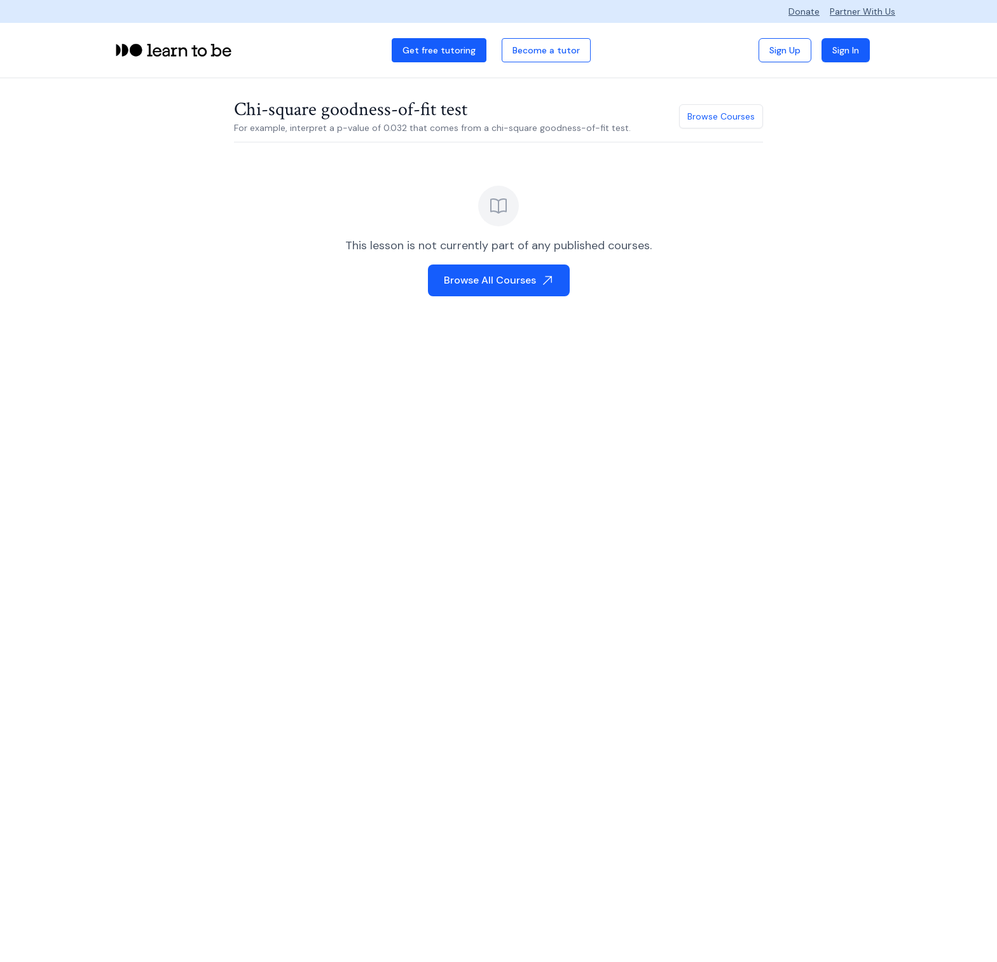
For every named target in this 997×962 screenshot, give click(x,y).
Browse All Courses (499, 280)
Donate (804, 11)
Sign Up (785, 50)
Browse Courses (721, 116)
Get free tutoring (439, 50)
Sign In (845, 50)
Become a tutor (546, 50)
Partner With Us (862, 11)
